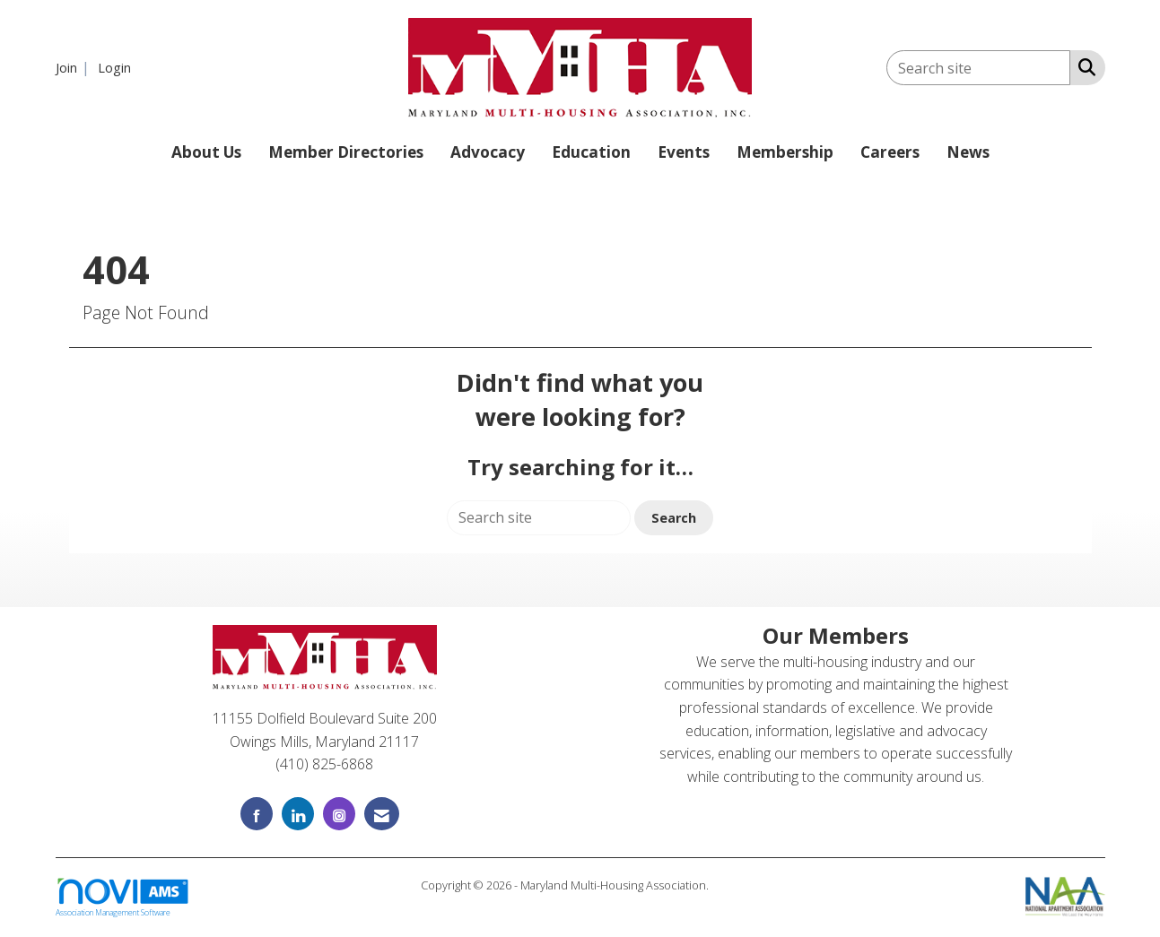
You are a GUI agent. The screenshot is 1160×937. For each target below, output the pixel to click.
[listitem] (75, 67)
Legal (725, 885)
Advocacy (487, 152)
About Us (206, 152)
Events (684, 152)
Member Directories (345, 152)
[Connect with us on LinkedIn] (298, 813)
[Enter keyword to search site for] (978, 67)
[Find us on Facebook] (256, 813)
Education (591, 152)
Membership (785, 152)
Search (673, 517)
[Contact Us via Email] (381, 813)
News (968, 152)
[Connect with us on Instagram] (339, 813)
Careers (890, 152)
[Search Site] (1083, 66)
